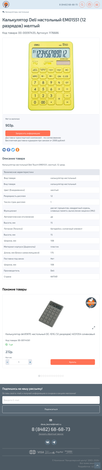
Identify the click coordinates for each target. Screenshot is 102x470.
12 (63, 376)
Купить (72, 362)
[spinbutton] (19, 362)
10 (58, 376)
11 (60, 376)
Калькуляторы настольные (17, 12)
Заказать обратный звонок (51, 434)
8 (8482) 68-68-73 (68, 4)
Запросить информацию (28, 133)
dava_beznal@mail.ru (51, 424)
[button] (30, 362)
